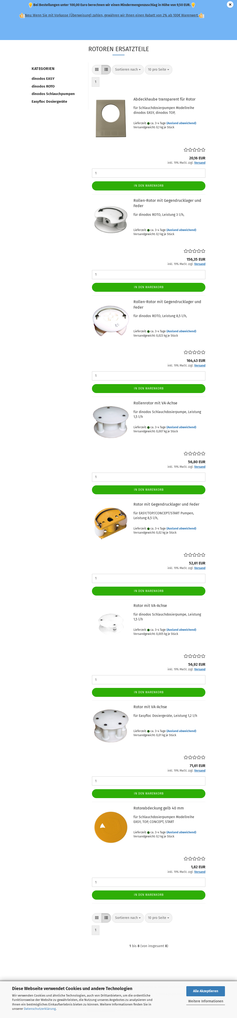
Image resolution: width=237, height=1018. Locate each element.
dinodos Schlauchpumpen (53, 94)
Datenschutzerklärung (40, 1009)
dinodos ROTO (43, 86)
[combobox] (128, 70)
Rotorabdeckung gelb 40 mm (158, 808)
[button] (97, 70)
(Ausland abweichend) (181, 123)
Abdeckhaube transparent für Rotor (164, 99)
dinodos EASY (43, 78)
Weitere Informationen (205, 1001)
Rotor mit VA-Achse (150, 605)
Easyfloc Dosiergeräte (49, 101)
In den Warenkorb (149, 185)
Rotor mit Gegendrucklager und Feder (166, 504)
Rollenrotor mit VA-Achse (155, 403)
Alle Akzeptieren (205, 991)
